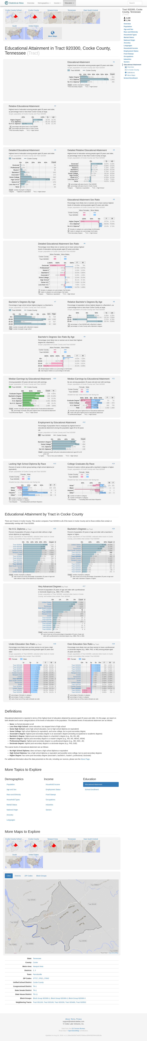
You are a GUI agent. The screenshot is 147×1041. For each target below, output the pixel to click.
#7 (55, 302)
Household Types (13, 800)
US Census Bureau (78, 1028)
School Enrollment (92, 789)
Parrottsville (37, 974)
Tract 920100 (49, 1002)
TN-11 (35, 994)
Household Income (53, 784)
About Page (85, 759)
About (67, 1019)
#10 (54, 378)
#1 (114, 62)
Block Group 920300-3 (77, 998)
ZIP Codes (29, 876)
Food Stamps (51, 795)
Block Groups (41, 876)
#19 (113, 644)
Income (57, 3)
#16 (113, 529)
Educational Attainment (93, 784)
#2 (55, 106)
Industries (49, 805)
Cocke (35, 962)
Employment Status (53, 789)
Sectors (48, 810)
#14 (113, 464)
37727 (35, 978)
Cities (9, 876)
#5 (114, 199)
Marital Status (12, 805)
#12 (84, 422)
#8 (114, 302)
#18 (54, 644)
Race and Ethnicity (14, 795)
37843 (46, 978)
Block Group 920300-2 (59, 998)
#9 (84, 337)
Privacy (79, 1019)
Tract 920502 (81, 1002)
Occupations (50, 800)
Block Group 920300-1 (41, 998)
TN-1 (35, 986)
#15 (54, 529)
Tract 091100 (38, 1002)
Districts (18, 876)
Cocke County (38, 982)
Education (69, 3)
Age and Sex (11, 789)
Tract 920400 (70, 1002)
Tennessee (37, 958)
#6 (84, 243)
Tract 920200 (59, 1002)
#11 (113, 378)
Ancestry (10, 815)
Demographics (44, 3)
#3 (55, 150)
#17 (84, 586)
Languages (11, 820)
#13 (54, 464)
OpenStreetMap (73, 1031)
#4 (114, 150)
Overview (30, 3)
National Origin (12, 810)
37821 (41, 978)
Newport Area (38, 966)
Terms (73, 1019)
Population (11, 784)
